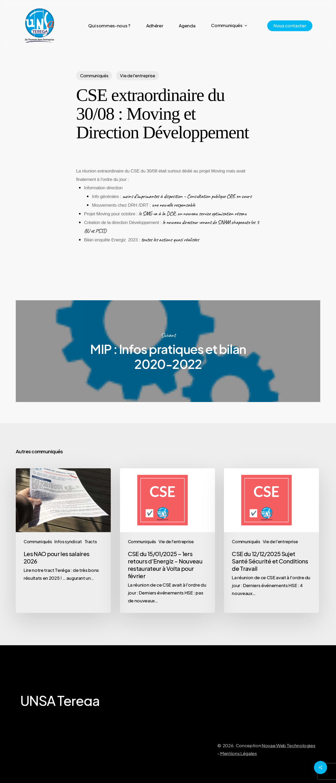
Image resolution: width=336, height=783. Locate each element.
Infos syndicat (68, 541)
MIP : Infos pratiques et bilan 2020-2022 (168, 351)
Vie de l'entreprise (137, 75)
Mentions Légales (238, 766)
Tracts (91, 541)
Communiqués (94, 75)
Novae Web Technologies (289, 758)
